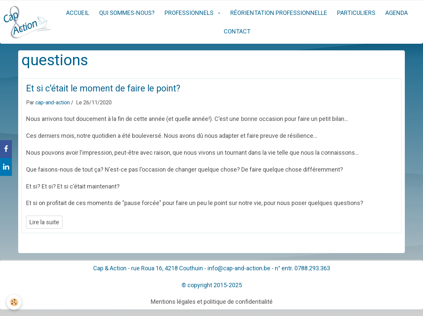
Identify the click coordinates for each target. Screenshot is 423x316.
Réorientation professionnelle (278, 12)
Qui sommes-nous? (127, 12)
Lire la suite (44, 222)
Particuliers (356, 12)
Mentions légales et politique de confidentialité (212, 301)
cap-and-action (52, 102)
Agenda (396, 12)
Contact (237, 31)
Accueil (77, 12)
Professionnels (190, 12)
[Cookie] (14, 302)
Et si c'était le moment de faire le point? (103, 88)
